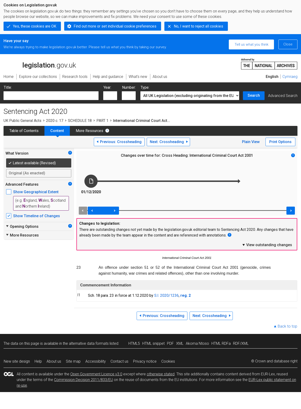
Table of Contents (24, 130)
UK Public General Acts (22, 120)
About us (54, 361)
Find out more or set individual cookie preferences (115, 26)
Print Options (280, 142)
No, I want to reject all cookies (198, 26)
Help (38, 361)
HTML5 (134, 343)
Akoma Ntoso (197, 343)
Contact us (119, 361)
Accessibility (95, 361)
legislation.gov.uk (40, 63)
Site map (73, 361)
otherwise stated (160, 374)
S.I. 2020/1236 (166, 295)
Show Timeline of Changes (36, 216)
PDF (170, 343)
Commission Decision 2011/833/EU (83, 379)
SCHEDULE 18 (80, 120)
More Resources (89, 130)
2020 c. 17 (54, 120)
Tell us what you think (251, 44)
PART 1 (102, 120)
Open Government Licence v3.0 (96, 374)
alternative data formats (89, 343)
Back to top (287, 326)
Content (57, 130)
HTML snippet (153, 343)
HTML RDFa (221, 343)
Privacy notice (145, 361)
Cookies (168, 361)
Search (254, 95)
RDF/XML (241, 343)
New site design (17, 361)
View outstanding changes (267, 244)
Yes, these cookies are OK (34, 26)
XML (179, 343)
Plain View (251, 142)
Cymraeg (289, 76)
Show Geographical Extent (36, 192)
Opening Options (22, 226)
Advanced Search (282, 95)
